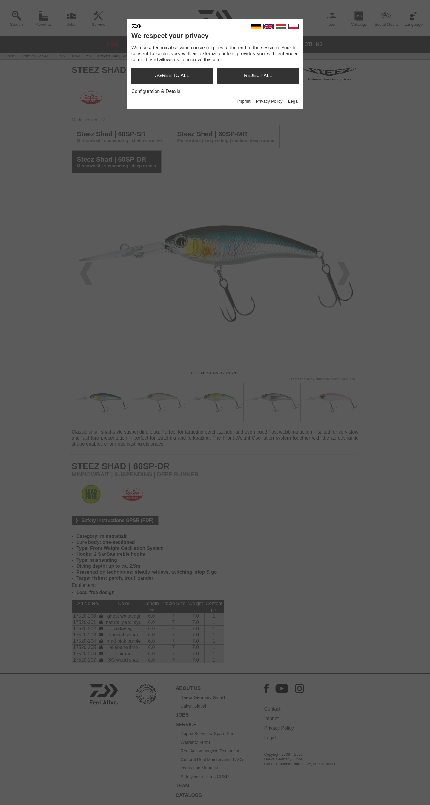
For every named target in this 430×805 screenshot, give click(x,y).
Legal (293, 101)
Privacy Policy (269, 101)
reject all (258, 75)
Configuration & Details (155, 91)
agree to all (172, 75)
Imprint (243, 101)
